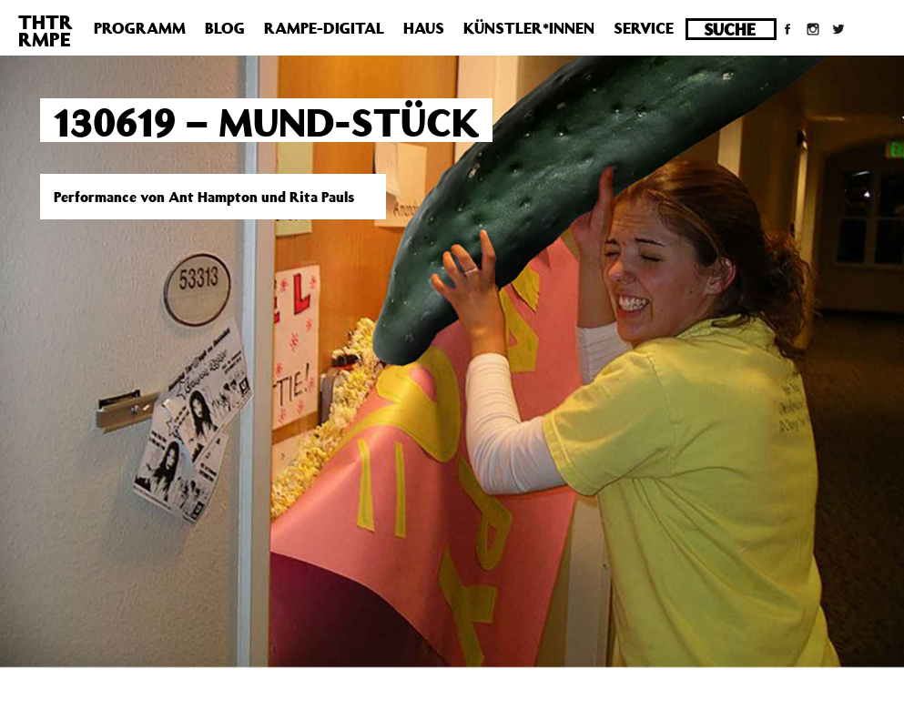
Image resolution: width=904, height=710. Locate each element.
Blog (225, 28)
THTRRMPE (45, 30)
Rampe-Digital (324, 28)
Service (644, 28)
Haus (423, 28)
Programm (140, 28)
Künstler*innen (528, 28)
